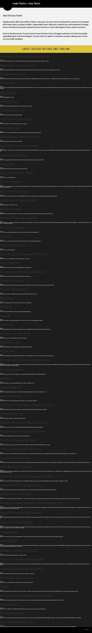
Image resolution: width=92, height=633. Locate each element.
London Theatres (19, 3)
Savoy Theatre (34, 3)
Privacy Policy (86, 629)
